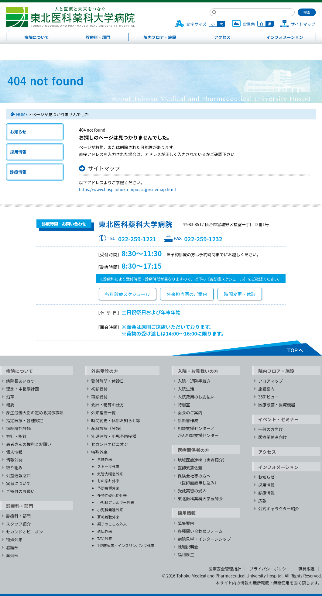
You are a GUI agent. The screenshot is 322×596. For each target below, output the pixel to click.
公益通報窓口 (18, 475)
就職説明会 (188, 547)
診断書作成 (188, 420)
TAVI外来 (104, 538)
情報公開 (14, 459)
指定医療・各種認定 (24, 420)
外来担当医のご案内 (186, 294)
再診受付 (99, 397)
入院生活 (186, 389)
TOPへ (246, 348)
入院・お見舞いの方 (198, 371)
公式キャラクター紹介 (278, 508)
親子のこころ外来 (112, 523)
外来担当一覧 (103, 412)
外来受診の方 (104, 371)
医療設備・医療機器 (276, 404)
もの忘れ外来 (108, 480)
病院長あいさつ (20, 381)
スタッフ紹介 (18, 524)
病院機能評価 (18, 428)
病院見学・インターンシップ (204, 539)
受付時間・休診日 (107, 381)
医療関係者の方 (193, 450)
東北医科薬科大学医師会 (200, 498)
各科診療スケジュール (127, 294)
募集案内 (186, 523)
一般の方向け (270, 429)
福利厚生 (186, 554)
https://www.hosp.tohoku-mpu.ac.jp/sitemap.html (127, 189)
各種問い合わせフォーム (200, 531)
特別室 (184, 404)
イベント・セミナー (278, 419)
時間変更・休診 (239, 294)
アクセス (222, 37)
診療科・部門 (98, 37)
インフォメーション (284, 37)
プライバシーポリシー (269, 569)
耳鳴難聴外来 (108, 516)
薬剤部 (12, 555)
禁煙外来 (104, 459)
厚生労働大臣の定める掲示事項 (34, 412)
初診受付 (99, 389)
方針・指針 (16, 436)
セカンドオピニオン (24, 532)
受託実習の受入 (192, 490)
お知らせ (18, 132)
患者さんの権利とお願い (28, 444)
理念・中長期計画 (22, 389)
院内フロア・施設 (159, 37)
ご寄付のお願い (20, 491)
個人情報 (14, 452)
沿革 (10, 397)
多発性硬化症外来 (112, 495)
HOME (22, 114)
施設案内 (266, 389)
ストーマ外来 (108, 466)
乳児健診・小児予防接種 (113, 436)
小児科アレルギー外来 (115, 502)
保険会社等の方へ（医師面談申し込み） (198, 479)
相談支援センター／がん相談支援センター (198, 431)
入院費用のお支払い (196, 397)
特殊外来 (14, 539)
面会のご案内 (190, 412)
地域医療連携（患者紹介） (202, 460)
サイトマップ (303, 24)
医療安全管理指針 (224, 569)
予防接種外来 (108, 488)
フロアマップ (270, 381)
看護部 (12, 547)
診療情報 (18, 172)
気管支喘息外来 (110, 473)
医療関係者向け (272, 437)
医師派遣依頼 (190, 468)
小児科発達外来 (110, 509)
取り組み (14, 467)
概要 (10, 404)
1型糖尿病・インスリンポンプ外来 (125, 545)
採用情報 (18, 152)
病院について (36, 37)
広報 (262, 501)
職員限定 (306, 569)
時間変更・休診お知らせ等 (115, 420)
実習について (18, 483)
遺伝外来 (104, 531)
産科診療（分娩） (107, 428)
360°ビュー (268, 397)
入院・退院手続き (194, 381)
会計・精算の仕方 (107, 404)
